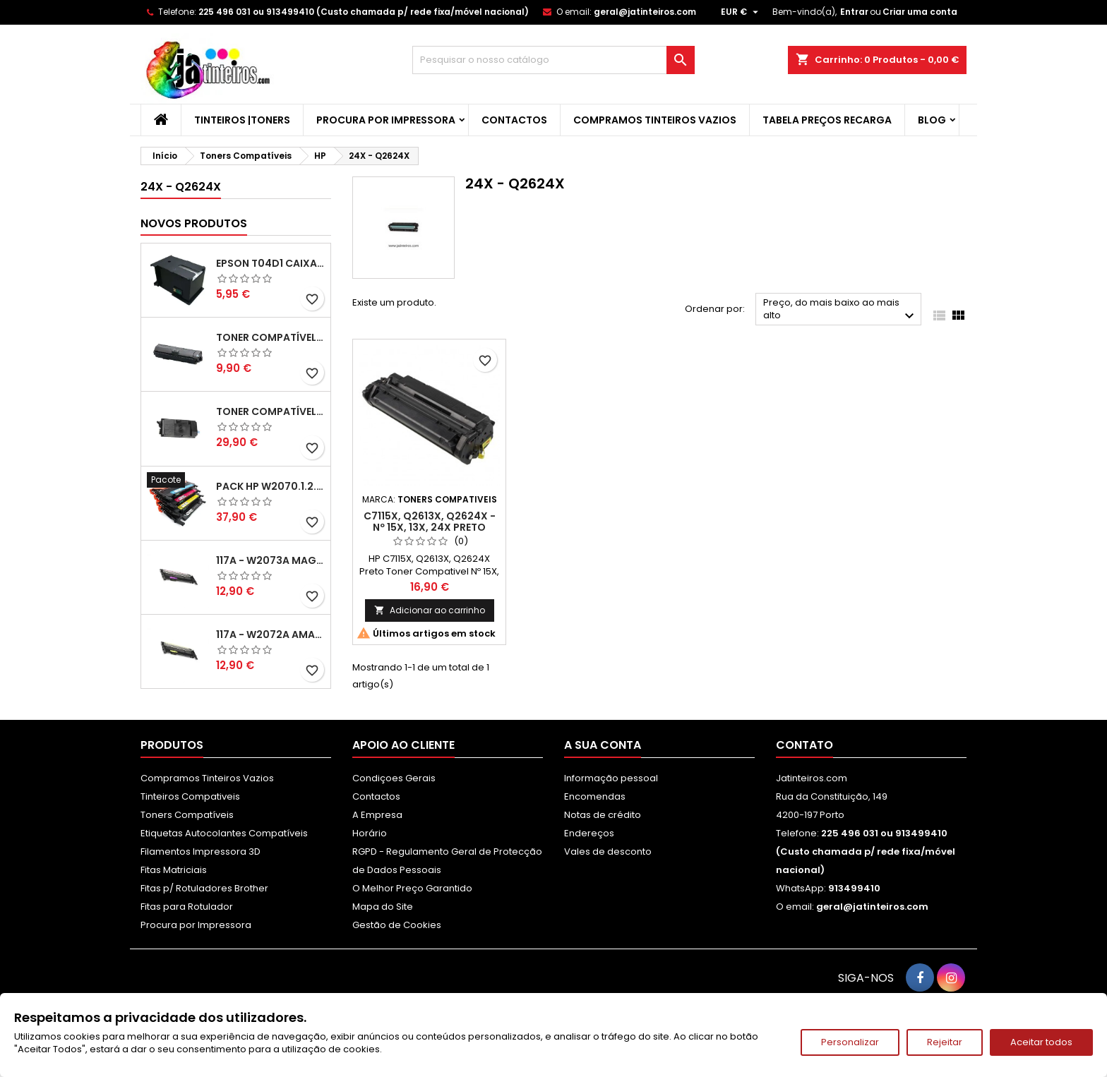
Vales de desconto (608, 851)
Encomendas (595, 796)
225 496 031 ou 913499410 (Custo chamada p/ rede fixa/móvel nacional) (363, 12)
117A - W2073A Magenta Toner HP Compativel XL (270, 560)
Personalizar (850, 1042)
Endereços (589, 833)
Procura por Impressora (385, 120)
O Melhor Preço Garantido (412, 888)
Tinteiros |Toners (242, 120)
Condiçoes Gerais (394, 778)
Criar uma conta (919, 12)
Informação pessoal (611, 778)
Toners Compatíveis (187, 815)
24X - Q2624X (180, 187)
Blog (932, 120)
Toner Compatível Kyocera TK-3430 (270, 411)
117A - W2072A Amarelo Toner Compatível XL (270, 634)
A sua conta (602, 745)
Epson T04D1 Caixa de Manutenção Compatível (270, 263)
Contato (804, 745)
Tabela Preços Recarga (827, 120)
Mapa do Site (382, 906)
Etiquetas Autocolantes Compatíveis (224, 833)
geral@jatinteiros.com (645, 12)
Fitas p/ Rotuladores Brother (204, 888)
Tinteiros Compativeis (190, 796)
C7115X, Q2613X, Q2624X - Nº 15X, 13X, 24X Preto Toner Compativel (430, 527)
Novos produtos (193, 223)
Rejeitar (944, 1042)
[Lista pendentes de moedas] (741, 12)
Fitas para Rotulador (186, 906)
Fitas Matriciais (173, 870)
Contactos (514, 120)
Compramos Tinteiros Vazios (654, 120)
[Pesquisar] (553, 60)
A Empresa (377, 815)
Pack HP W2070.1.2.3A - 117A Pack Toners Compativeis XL (270, 486)
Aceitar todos (1041, 1042)
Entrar (854, 12)
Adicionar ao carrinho (429, 610)
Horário (369, 833)
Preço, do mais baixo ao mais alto (840, 310)
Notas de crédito (602, 815)
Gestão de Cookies (396, 925)
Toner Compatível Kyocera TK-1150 (270, 337)
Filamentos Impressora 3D (200, 851)
